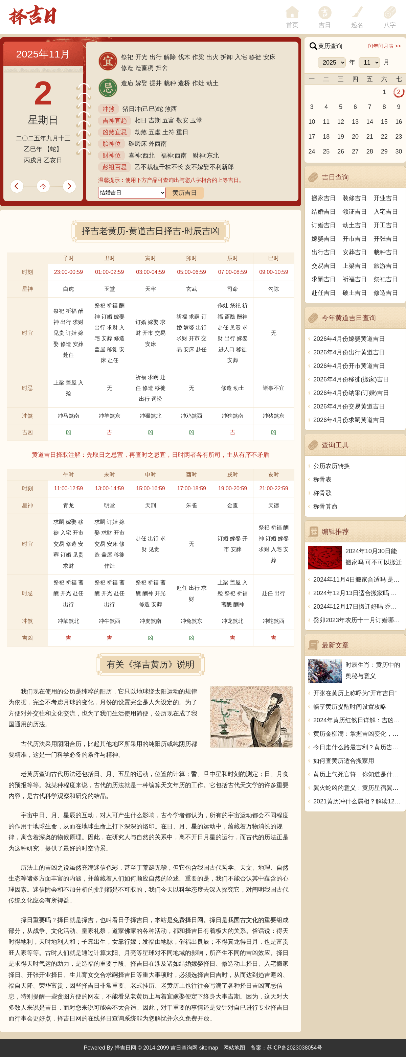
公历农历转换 (331, 466)
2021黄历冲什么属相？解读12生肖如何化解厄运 (357, 801)
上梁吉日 (355, 265)
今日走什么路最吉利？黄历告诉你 (357, 747)
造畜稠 (144, 68)
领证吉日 (355, 211)
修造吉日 (386, 292)
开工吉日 (386, 225)
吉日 (325, 25)
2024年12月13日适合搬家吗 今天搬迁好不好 (357, 593)
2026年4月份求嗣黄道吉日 (349, 420)
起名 (357, 25)
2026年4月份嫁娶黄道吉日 (349, 338)
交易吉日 (324, 265)
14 (369, 121)
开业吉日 (386, 198)
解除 (170, 57)
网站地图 (234, 1048)
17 (311, 136)
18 (326, 136)
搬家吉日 (324, 198)
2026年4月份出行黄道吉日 (349, 352)
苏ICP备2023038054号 (294, 1048)
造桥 (184, 83)
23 (399, 136)
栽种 (170, 83)
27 (355, 151)
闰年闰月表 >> (384, 46)
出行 (156, 57)
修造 (127, 68)
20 (355, 136)
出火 (212, 57)
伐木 (184, 57)
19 (340, 136)
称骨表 (322, 479)
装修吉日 (355, 198)
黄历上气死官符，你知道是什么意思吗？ (357, 774)
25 (326, 151)
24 (311, 151)
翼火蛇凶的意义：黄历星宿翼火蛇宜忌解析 (357, 787)
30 (399, 151)
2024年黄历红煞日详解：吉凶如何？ (357, 720)
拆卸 (227, 57)
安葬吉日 (355, 252)
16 (399, 121)
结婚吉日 (324, 211)
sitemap (208, 1048)
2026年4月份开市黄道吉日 (349, 365)
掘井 (156, 83)
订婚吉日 (324, 225)
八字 (390, 25)
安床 (269, 57)
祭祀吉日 (386, 279)
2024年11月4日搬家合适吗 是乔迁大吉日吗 (357, 579)
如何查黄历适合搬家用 (343, 760)
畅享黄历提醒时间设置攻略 (349, 706)
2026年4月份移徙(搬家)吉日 (351, 379)
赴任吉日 (324, 292)
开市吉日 (355, 238)
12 (340, 121)
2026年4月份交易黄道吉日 (349, 406)
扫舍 (162, 68)
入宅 (241, 57)
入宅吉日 (386, 211)
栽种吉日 (386, 252)
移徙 (255, 57)
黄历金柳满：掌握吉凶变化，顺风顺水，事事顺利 (357, 733)
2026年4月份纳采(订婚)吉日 (351, 393)
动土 (212, 83)
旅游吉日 (386, 265)
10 (311, 121)
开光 (141, 57)
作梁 (198, 57)
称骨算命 (325, 506)
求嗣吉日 (324, 279)
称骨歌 (322, 493)
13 (355, 121)
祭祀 (127, 57)
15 (384, 121)
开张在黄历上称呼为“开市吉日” (355, 693)
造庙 (127, 83)
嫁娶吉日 (324, 238)
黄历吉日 (185, 192)
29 (384, 151)
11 (326, 121)
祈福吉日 (355, 279)
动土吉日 (355, 225)
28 (369, 151)
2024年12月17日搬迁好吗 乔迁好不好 (357, 606)
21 (369, 136)
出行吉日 (324, 252)
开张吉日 (386, 238)
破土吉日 (355, 292)
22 (384, 136)
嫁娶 (141, 83)
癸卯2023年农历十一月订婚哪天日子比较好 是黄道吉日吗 (357, 620)
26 (340, 151)
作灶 (198, 83)
